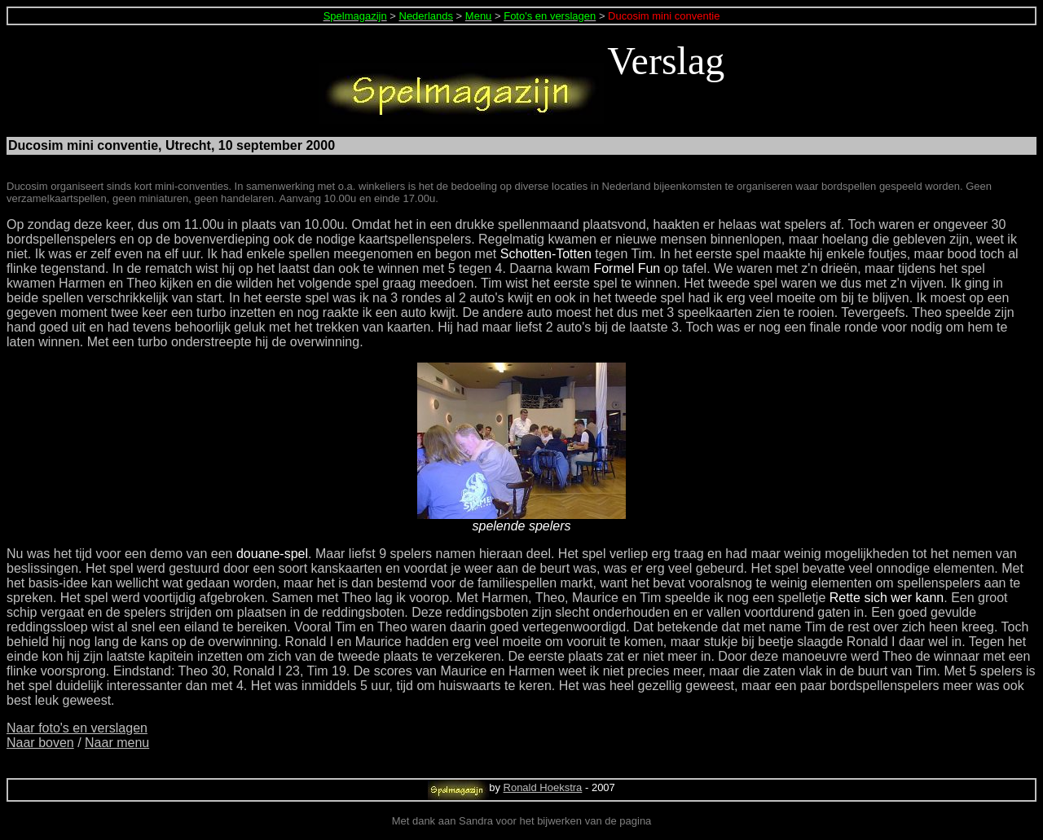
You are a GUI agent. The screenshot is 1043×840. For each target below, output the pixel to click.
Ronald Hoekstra (543, 787)
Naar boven (40, 743)
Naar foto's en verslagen (77, 728)
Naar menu (117, 743)
